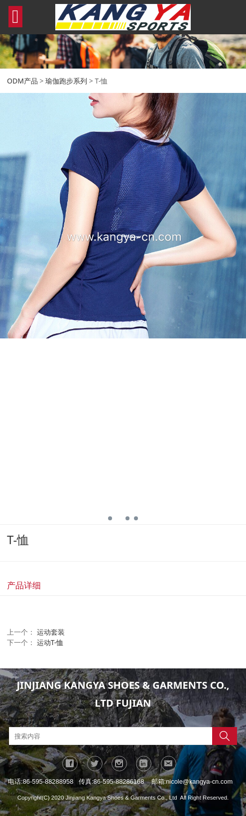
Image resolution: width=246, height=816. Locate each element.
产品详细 (24, 585)
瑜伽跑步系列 (66, 80)
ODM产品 (22, 80)
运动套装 (51, 632)
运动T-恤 (50, 642)
